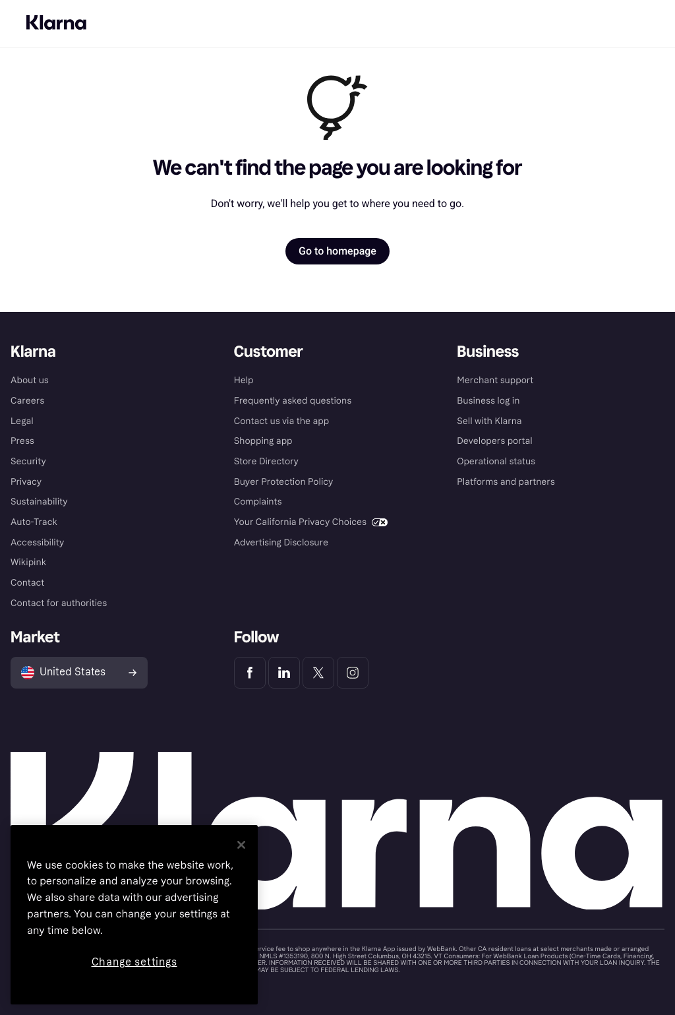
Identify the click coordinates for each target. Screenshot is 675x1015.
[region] (134, 914)
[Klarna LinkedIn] (284, 673)
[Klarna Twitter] (318, 673)
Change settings (134, 962)
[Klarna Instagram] (352, 673)
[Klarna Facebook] (250, 673)
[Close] (241, 844)
